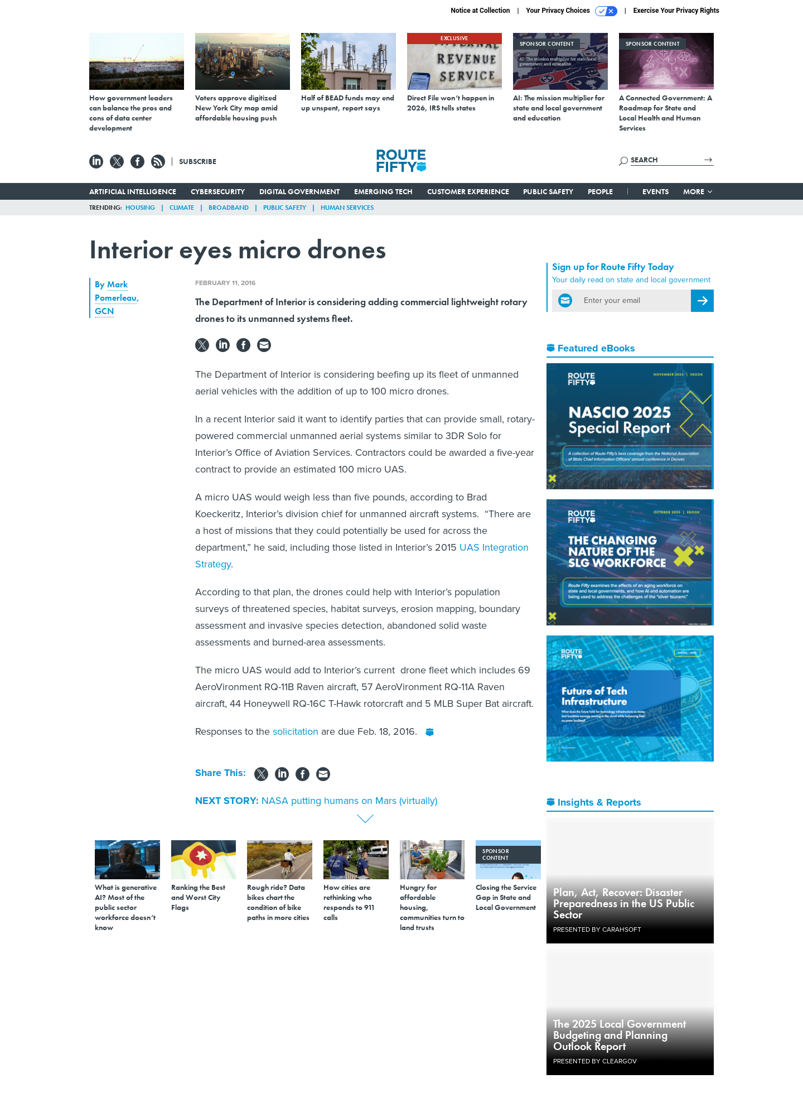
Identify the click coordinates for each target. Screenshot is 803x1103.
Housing (140, 207)
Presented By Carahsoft (597, 929)
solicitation (297, 731)
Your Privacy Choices (571, 11)
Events (655, 191)
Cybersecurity (218, 191)
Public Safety (548, 191)
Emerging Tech (383, 191)
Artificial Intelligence (132, 191)
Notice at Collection (480, 11)
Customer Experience (468, 191)
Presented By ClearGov (595, 1061)
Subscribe (197, 161)
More (698, 191)
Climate (182, 207)
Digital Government (299, 191)
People (600, 191)
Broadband (229, 207)
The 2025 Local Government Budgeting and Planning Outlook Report (619, 1035)
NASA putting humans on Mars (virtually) (349, 800)
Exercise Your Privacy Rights (676, 11)
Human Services (347, 207)
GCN (104, 311)
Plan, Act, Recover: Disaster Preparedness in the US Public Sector (623, 903)
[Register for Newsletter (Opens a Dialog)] (702, 301)
